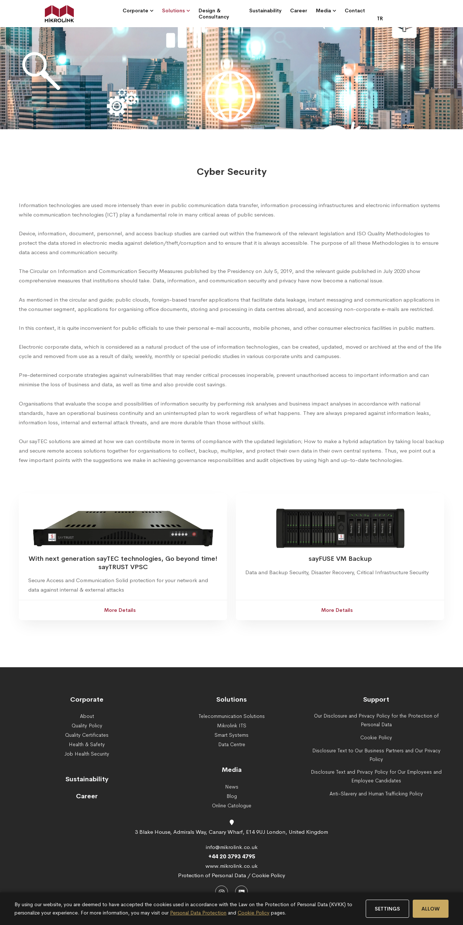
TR (380, 18)
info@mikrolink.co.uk (232, 847)
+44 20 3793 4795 (231, 856)
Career (87, 796)
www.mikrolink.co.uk (231, 865)
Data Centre (231, 744)
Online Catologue (231, 805)
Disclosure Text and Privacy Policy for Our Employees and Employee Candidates (376, 776)
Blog (231, 796)
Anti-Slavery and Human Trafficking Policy (376, 793)
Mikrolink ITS (231, 725)
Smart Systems (231, 735)
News (231, 786)
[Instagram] (221, 892)
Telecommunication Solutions (232, 716)
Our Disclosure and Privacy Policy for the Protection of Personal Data (376, 720)
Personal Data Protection (198, 912)
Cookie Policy (253, 912)
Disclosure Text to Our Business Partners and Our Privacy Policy (376, 754)
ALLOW (430, 908)
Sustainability (87, 779)
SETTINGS (387, 908)
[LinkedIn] (241, 892)
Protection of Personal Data (212, 875)
